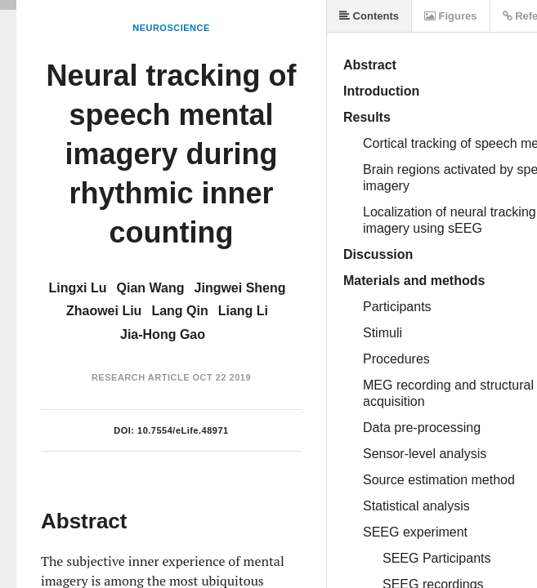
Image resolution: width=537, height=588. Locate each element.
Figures (450, 16)
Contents (369, 16)
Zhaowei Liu (103, 311)
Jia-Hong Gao (162, 334)
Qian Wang (151, 288)
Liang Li (243, 311)
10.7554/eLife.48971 (183, 430)
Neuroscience (171, 28)
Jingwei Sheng (240, 288)
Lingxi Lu (77, 288)
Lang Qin (179, 311)
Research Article (141, 377)
